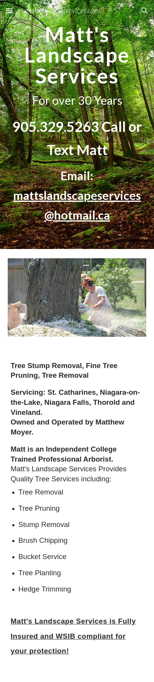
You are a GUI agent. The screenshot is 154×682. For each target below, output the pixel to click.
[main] (77, 124)
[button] (9, 10)
